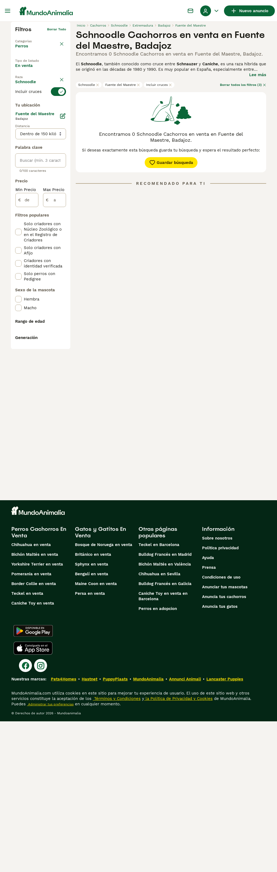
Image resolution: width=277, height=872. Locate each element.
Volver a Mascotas (30, 38)
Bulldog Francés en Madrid (165, 705)
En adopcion (32, 82)
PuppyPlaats (115, 829)
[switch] (40, 118)
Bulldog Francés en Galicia (165, 734)
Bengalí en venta (91, 724)
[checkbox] (18, 145)
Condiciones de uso (221, 727)
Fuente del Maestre (122, 85)
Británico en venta (93, 705)
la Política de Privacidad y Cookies (178, 849)
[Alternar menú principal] (7, 10)
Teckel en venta (27, 744)
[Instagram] (40, 816)
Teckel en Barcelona (158, 695)
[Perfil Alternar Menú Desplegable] (210, 10)
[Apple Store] (33, 798)
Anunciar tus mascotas (225, 737)
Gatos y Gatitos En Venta (100, 682)
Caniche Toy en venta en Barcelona (162, 747)
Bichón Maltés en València (164, 714)
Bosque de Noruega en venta (103, 695)
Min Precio (25, 326)
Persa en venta (90, 744)
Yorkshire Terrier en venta (37, 714)
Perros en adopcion (157, 759)
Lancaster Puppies (224, 829)
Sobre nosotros (217, 688)
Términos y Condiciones (117, 849)
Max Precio (53, 326)
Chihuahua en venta (31, 695)
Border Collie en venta (33, 734)
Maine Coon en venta (96, 734)
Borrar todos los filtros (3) (243, 85)
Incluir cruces (159, 85)
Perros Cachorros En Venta (38, 682)
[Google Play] (33, 781)
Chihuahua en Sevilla (159, 724)
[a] (54, 337)
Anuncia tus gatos (220, 757)
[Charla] (190, 10)
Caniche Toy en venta (32, 753)
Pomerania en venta (31, 724)
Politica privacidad (220, 698)
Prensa (209, 718)
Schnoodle (88, 85)
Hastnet (89, 829)
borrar (61, 108)
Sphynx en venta (91, 714)
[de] (26, 337)
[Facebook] (25, 816)
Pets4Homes (63, 829)
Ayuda (208, 708)
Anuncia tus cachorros (224, 747)
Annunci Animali (185, 829)
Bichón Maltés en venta (34, 705)
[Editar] (63, 253)
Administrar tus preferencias (50, 855)
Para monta (31, 95)
